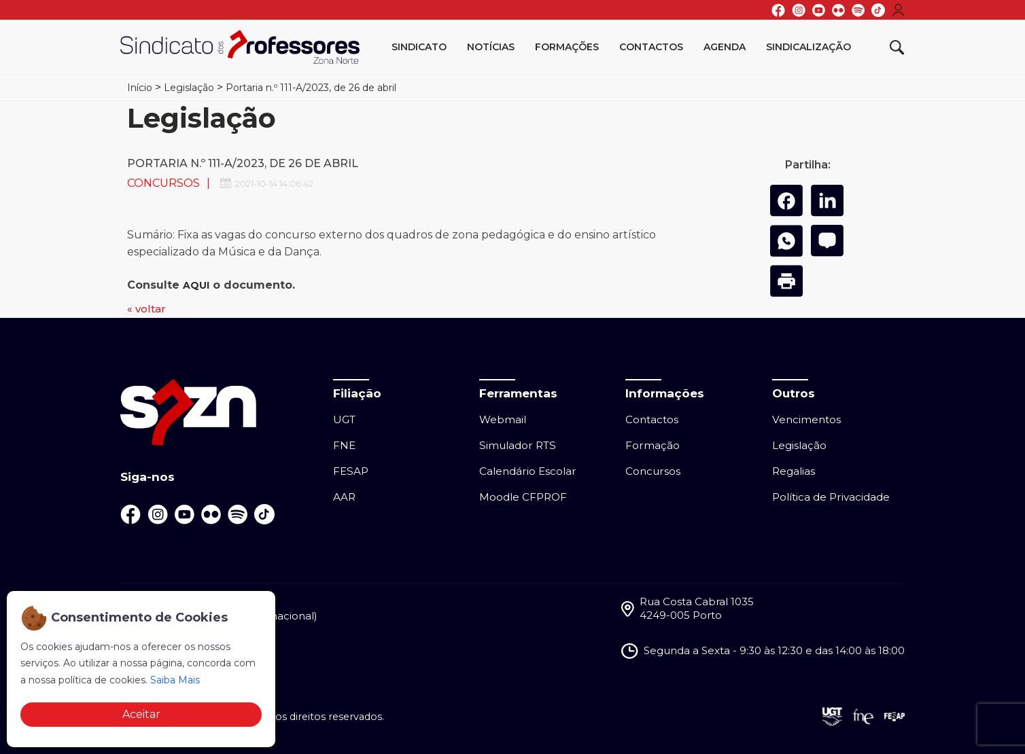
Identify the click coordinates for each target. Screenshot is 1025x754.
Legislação (189, 88)
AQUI (196, 285)
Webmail (502, 419)
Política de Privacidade (831, 496)
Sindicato (419, 47)
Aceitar (141, 714)
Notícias (491, 47)
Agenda (724, 47)
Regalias (793, 471)
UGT (344, 419)
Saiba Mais (175, 680)
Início (139, 88)
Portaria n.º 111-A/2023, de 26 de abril (311, 88)
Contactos (651, 47)
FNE (344, 445)
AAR (344, 496)
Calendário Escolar (527, 471)
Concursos (652, 471)
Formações (567, 47)
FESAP (350, 471)
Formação (652, 445)
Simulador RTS (517, 445)
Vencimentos (806, 419)
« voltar (146, 308)
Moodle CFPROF (523, 496)
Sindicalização (808, 47)
